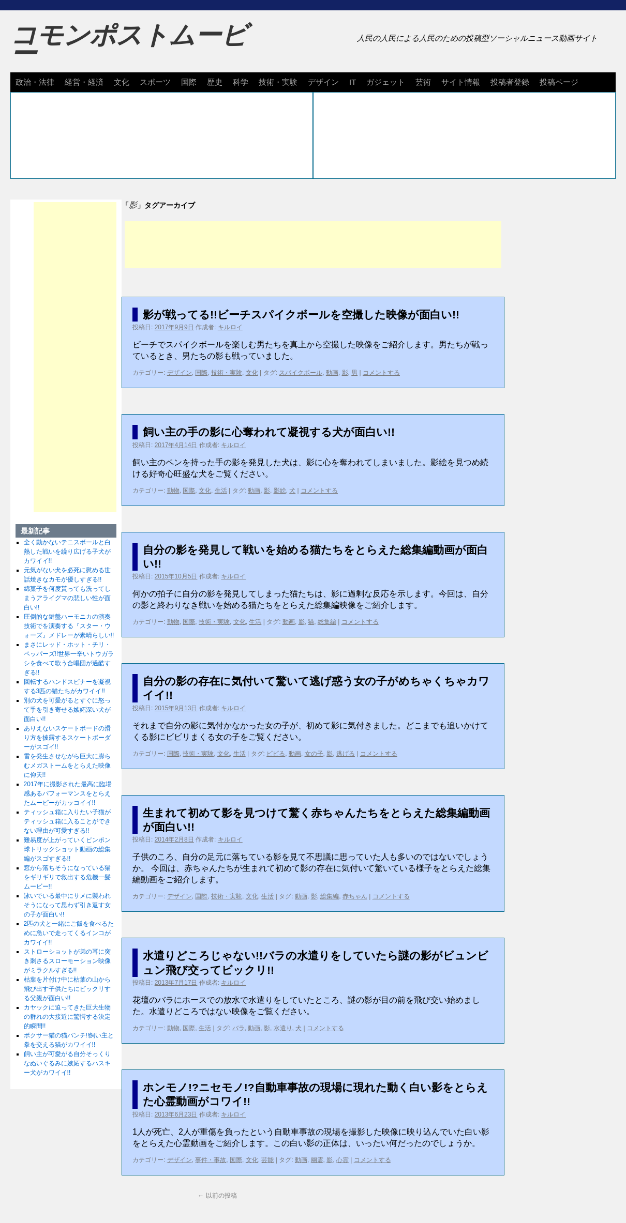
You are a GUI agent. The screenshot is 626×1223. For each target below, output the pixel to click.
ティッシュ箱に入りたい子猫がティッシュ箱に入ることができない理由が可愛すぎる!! (67, 821)
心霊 (342, 1160)
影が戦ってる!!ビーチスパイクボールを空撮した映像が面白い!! (301, 314)
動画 (332, 372)
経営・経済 (84, 82)
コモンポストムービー (128, 44)
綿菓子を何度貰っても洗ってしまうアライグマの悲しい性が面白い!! (67, 598)
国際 (189, 82)
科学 (240, 82)
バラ (238, 1028)
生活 (221, 490)
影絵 (280, 490)
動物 (173, 490)
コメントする (381, 372)
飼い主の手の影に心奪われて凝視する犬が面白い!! (269, 432)
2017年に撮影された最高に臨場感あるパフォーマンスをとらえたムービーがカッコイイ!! (68, 793)
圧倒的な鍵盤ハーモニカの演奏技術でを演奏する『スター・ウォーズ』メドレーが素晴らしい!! (69, 626)
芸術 (423, 82)
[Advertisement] (313, 244)
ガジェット (385, 82)
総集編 (327, 621)
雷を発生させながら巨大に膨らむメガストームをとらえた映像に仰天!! (67, 765)
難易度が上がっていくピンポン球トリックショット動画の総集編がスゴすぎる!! (67, 849)
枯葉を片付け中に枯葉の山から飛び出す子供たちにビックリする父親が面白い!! (67, 989)
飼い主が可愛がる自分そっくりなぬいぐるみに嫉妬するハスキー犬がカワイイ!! (67, 1063)
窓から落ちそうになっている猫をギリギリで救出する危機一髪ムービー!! (67, 877)
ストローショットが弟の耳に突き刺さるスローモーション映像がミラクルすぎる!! (67, 961)
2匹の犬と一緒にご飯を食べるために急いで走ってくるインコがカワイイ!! (69, 933)
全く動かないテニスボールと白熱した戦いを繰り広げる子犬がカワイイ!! (67, 551)
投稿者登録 (509, 82)
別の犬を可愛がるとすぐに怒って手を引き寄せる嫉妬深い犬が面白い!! (67, 710)
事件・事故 (210, 1160)
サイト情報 (460, 82)
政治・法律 (35, 82)
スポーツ (155, 82)
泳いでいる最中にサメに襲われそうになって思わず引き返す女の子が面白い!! (67, 905)
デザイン (323, 82)
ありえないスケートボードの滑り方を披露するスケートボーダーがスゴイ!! (67, 738)
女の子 (314, 753)
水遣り (283, 1028)
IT (352, 82)
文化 (121, 82)
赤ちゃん (354, 896)
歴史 (214, 82)
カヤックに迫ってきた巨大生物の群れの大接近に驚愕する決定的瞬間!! (67, 1017)
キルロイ (230, 327)
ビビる (275, 753)
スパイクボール (300, 372)
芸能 (267, 1160)
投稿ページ (559, 82)
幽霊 (317, 1160)
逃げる (345, 753)
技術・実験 (278, 82)
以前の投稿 (217, 1195)
